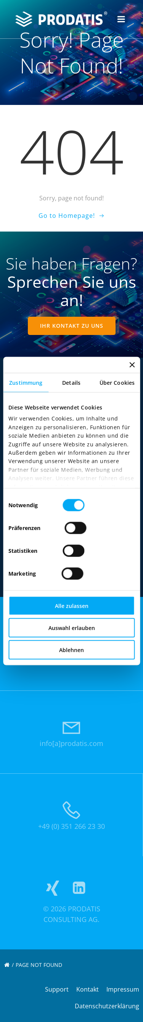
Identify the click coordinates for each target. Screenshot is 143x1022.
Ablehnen (71, 650)
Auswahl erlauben (71, 628)
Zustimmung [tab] (25, 382)
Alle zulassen (71, 605)
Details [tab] (71, 382)
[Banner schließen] (132, 365)
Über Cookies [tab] (117, 382)
